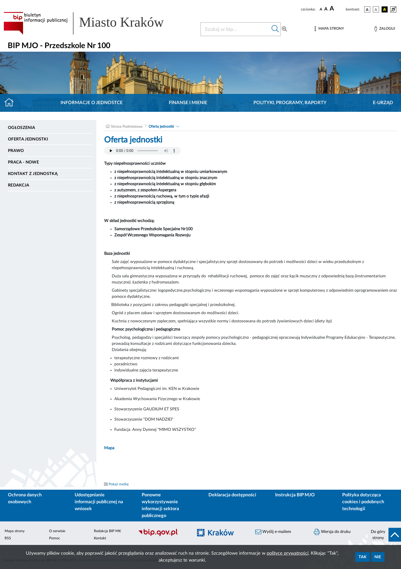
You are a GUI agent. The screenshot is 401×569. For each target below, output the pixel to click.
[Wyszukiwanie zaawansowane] (284, 29)
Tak (362, 557)
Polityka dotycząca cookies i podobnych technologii (363, 502)
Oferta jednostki (28, 139)
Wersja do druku (332, 532)
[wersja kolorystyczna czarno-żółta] (384, 9)
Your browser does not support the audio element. (142, 151)
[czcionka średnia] (326, 9)
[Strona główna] (11, 103)
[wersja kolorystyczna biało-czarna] (376, 9)
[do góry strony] (384, 535)
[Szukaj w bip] (275, 29)
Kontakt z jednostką (33, 174)
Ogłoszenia (21, 128)
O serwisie (57, 531)
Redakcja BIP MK (107, 531)
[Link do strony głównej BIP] (91, 23)
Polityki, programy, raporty (290, 103)
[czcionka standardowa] (321, 9)
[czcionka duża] (337, 8)
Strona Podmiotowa (126, 126)
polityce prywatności (287, 553)
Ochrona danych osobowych (25, 498)
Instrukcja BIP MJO (295, 495)
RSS (8, 538)
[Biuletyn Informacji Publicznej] (163, 535)
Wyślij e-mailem (273, 532)
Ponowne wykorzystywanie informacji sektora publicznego (160, 505)
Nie (377, 557)
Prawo (16, 151)
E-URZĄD (383, 103)
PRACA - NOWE (23, 162)
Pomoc (54, 538)
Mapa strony (15, 531)
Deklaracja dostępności (232, 495)
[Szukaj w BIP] (235, 29)
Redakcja (18, 185)
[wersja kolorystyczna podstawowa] (367, 9)
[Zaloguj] (384, 28)
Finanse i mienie (188, 103)
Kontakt (100, 538)
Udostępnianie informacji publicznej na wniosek (99, 502)
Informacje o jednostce (91, 103)
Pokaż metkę (119, 484)
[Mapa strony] (329, 28)
